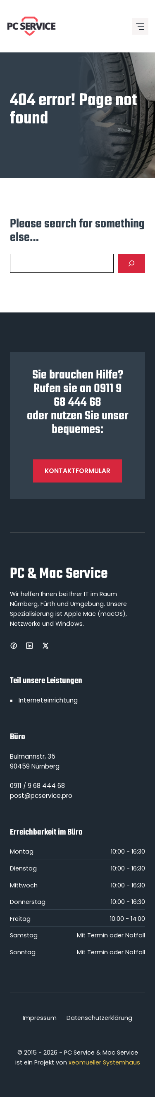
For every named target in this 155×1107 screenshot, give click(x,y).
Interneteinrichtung (48, 700)
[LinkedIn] (29, 645)
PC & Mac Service (58, 574)
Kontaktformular (77, 470)
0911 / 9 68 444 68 (37, 785)
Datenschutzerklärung (99, 1018)
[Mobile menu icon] (140, 26)
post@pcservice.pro (41, 795)
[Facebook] (13, 645)
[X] (45, 645)
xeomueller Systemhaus (104, 1062)
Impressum (40, 1018)
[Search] (131, 263)
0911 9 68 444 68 (88, 395)
